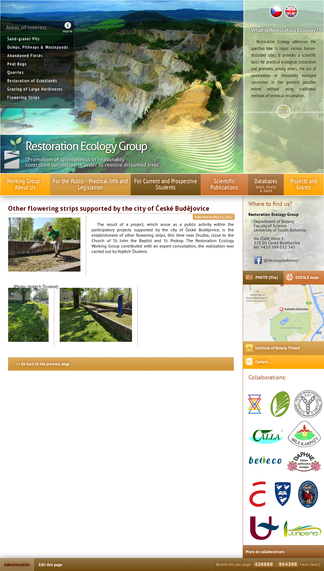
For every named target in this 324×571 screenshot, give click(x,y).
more (68, 31)
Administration (17, 564)
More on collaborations (265, 551)
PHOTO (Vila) (266, 277)
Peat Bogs (17, 63)
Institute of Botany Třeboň (277, 347)
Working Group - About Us (25, 184)
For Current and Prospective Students (165, 184)
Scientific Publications (224, 184)
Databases (266, 181)
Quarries (15, 72)
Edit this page (50, 564)
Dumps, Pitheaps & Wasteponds (37, 47)
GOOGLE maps (307, 277)
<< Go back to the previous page (43, 363)
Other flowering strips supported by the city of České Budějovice (108, 208)
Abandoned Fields (25, 55)
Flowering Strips (23, 97)
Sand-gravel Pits (23, 38)
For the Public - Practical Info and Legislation (90, 184)
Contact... (263, 361)
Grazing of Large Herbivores (35, 89)
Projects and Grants (304, 184)
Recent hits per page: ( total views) (268, 564)
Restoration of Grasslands (32, 80)
